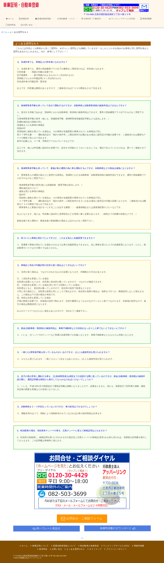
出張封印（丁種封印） (91, 19)
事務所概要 (146, 19)
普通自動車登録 (43, 19)
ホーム (10, 19)
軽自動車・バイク (66, 19)
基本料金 (11, 25)
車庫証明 (24, 19)
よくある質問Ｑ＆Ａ (75, 549)
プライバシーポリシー (115, 549)
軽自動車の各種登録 (88, 546)
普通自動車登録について (63, 546)
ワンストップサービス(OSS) (122, 19)
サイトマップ (94, 549)
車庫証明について (39, 546)
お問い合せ (26, 25)
